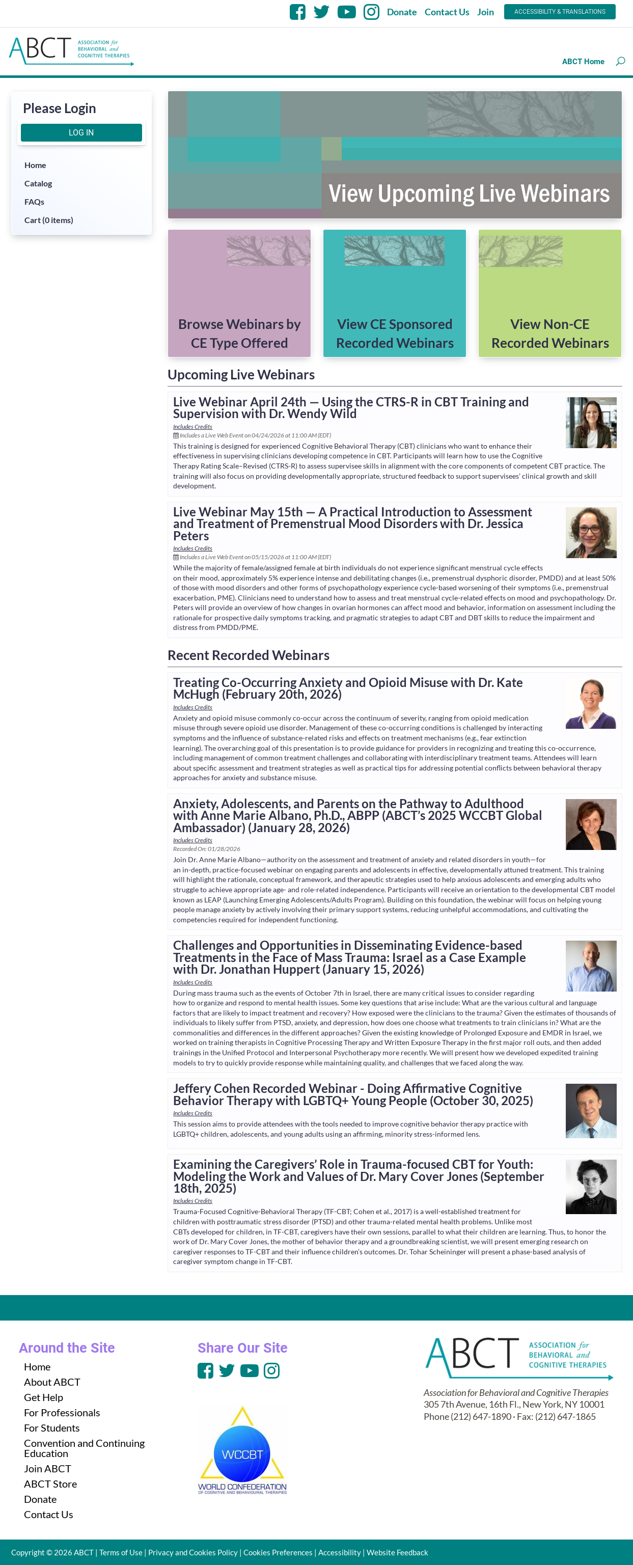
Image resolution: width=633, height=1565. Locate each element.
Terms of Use (121, 1552)
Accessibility (339, 1552)
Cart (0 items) (48, 220)
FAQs (34, 201)
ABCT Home (583, 61)
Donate (402, 11)
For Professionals (62, 1412)
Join (485, 11)
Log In (81, 133)
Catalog (38, 183)
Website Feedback (397, 1552)
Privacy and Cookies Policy (193, 1552)
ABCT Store (50, 1483)
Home (35, 165)
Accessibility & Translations (560, 11)
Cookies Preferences (278, 1552)
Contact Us (447, 11)
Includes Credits (192, 426)
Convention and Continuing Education (84, 1448)
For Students (52, 1427)
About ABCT (52, 1382)
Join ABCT (47, 1468)
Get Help (43, 1397)
